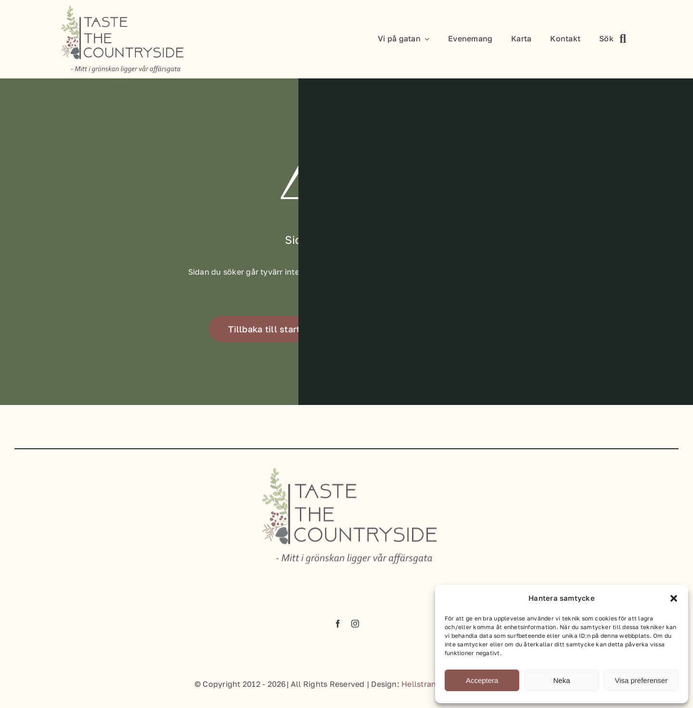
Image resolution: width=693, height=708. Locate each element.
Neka (561, 680)
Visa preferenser (641, 680)
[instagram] (355, 627)
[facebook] (338, 627)
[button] (674, 598)
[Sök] (615, 39)
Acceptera (482, 680)
